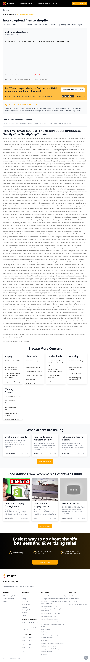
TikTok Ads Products (44, 3)
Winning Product (26, 610)
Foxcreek (36, 518)
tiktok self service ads (47, 637)
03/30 (23, 641)
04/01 (23, 637)
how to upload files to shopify (26, 14)
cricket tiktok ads (46, 640)
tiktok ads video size (46, 651)
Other (28, 630)
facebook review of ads (55, 382)
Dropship (24, 607)
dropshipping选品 (75, 373)
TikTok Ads (25, 601)
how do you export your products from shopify (54, 598)
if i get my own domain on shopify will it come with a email (12, 375)
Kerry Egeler (66, 453)
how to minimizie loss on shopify (50, 619)
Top (86, 658)
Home (4, 14)
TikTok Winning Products (27, 3)
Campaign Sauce (10, 453)
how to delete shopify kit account (50, 613)
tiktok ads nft (30, 380)
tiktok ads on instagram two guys (50, 635)
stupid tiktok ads (45, 629)
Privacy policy (73, 601)
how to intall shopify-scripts (49, 606)
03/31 (30, 637)
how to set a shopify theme (48, 616)
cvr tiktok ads (44, 654)
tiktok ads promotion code (48, 646)
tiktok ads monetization (34, 375)
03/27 (30, 644)
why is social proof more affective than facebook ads (56, 363)
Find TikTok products (73, 90)
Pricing (55, 3)
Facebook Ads (26, 604)
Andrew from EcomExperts (16, 32)
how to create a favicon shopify (50, 622)
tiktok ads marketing (33, 367)
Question (12, 14)
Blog (23, 596)
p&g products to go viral (12, 397)
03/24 (23, 651)
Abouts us (72, 596)
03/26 (23, 648)
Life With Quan (38, 453)
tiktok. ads (44, 632)
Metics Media (9, 518)
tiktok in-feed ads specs (34, 371)
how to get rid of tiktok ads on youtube (52, 649)
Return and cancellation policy (78, 604)
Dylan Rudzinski (67, 518)
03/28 (23, 644)
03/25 (30, 648)
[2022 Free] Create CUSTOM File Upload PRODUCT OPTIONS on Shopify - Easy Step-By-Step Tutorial (39, 123)
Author (24, 615)
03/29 (30, 641)
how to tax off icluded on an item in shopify (53, 596)
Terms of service (74, 598)
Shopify (24, 598)
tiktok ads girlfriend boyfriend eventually (52, 643)
